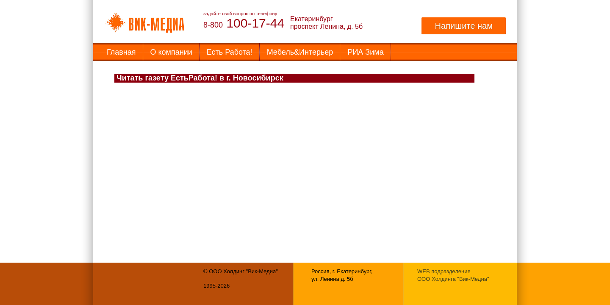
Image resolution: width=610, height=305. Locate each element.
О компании (171, 52)
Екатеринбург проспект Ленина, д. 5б (326, 22)
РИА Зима (365, 52)
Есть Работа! (229, 52)
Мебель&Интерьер (300, 52)
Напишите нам (463, 25)
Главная (121, 52)
